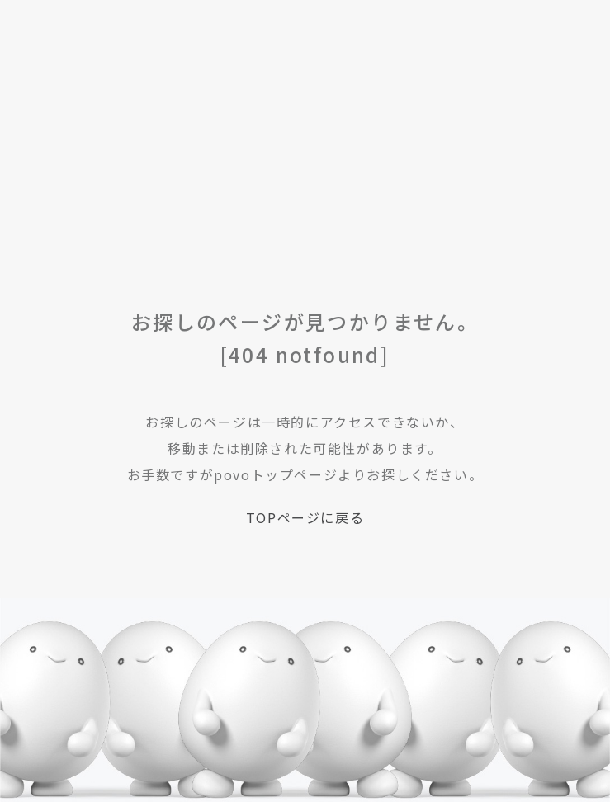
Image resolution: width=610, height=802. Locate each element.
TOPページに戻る (305, 517)
